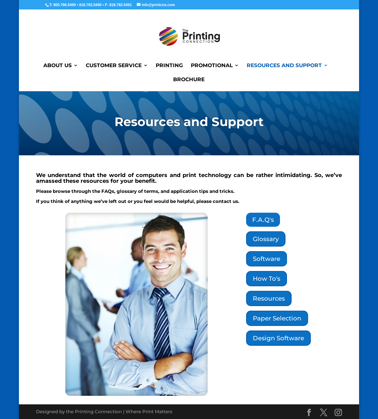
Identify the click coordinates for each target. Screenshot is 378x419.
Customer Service (114, 65)
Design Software (278, 338)
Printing (169, 65)
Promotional (212, 65)
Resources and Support (284, 65)
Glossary (266, 239)
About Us (57, 65)
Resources (269, 298)
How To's (266, 278)
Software (266, 258)
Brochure (189, 79)
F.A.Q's (263, 219)
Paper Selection (277, 318)
